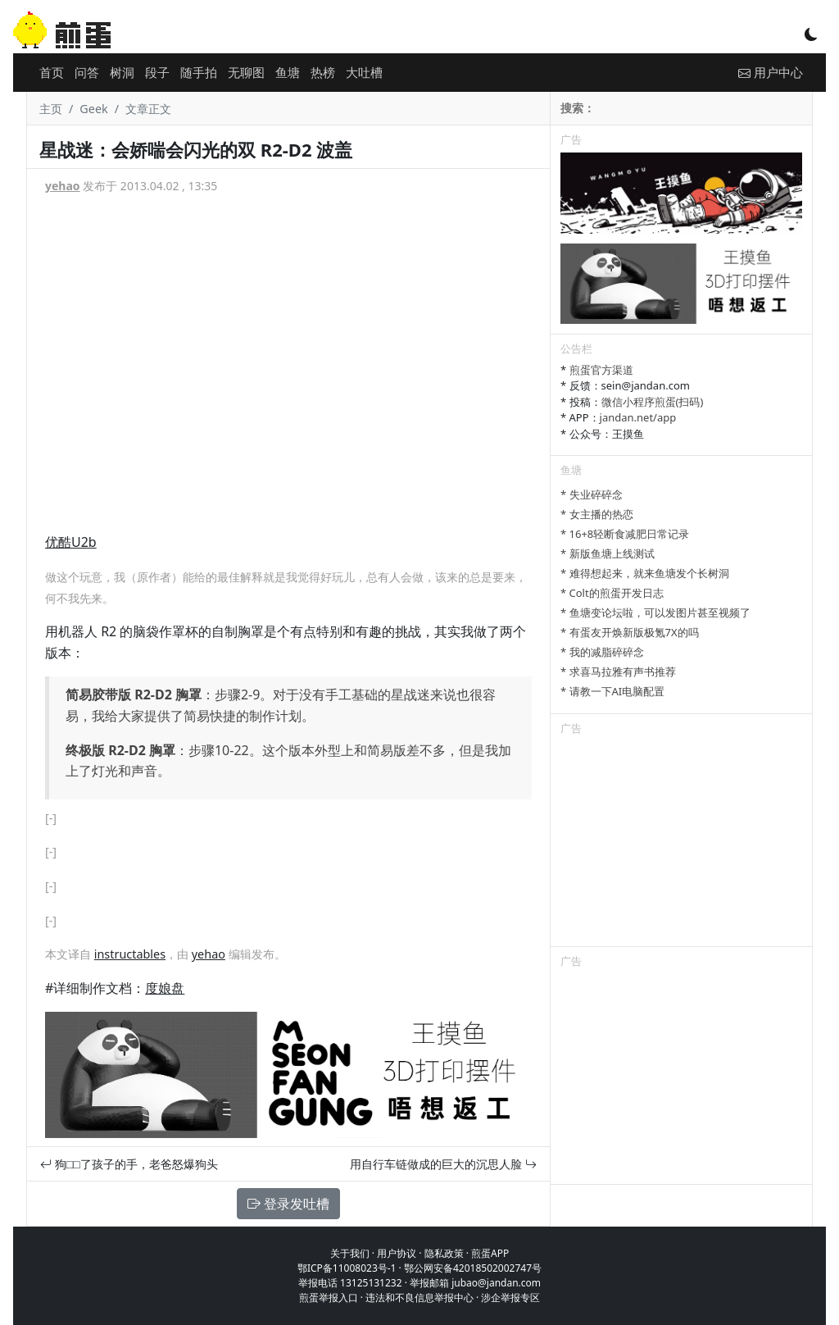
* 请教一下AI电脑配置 (612, 691)
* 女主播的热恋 (596, 514)
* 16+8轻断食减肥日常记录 (624, 533)
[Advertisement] (681, 843)
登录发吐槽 (288, 1204)
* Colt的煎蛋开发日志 (612, 592)
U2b (84, 542)
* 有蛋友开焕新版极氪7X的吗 (629, 632)
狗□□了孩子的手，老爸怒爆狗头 (129, 1164)
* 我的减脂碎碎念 (602, 651)
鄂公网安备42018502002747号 (473, 1268)
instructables (130, 954)
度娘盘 (164, 988)
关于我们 (350, 1253)
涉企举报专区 (510, 1298)
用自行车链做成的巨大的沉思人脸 (443, 1164)
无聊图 (246, 72)
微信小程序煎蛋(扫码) (652, 401)
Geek (93, 108)
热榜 (323, 72)
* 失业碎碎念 (591, 494)
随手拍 (198, 72)
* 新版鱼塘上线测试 (607, 553)
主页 (50, 108)
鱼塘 (287, 72)
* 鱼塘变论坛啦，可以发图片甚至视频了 (655, 612)
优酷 (58, 542)
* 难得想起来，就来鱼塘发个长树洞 (644, 573)
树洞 (122, 72)
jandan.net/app (638, 417)
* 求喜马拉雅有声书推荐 (618, 671)
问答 (87, 72)
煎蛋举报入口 (328, 1298)
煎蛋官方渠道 (601, 369)
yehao (62, 186)
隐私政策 (444, 1253)
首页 (51, 72)
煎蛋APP (490, 1253)
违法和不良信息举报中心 (419, 1298)
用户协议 (396, 1253)
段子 (157, 72)
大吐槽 (364, 72)
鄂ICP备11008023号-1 (347, 1268)
